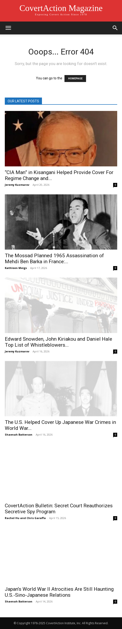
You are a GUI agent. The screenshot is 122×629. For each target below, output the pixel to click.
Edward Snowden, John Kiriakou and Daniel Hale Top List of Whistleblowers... (58, 342)
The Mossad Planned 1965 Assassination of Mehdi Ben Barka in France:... (54, 258)
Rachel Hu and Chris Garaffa (25, 518)
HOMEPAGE (75, 78)
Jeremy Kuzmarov (17, 184)
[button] (8, 28)
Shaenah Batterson (18, 434)
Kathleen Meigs (16, 268)
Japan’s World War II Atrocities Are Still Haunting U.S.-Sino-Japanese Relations (59, 592)
